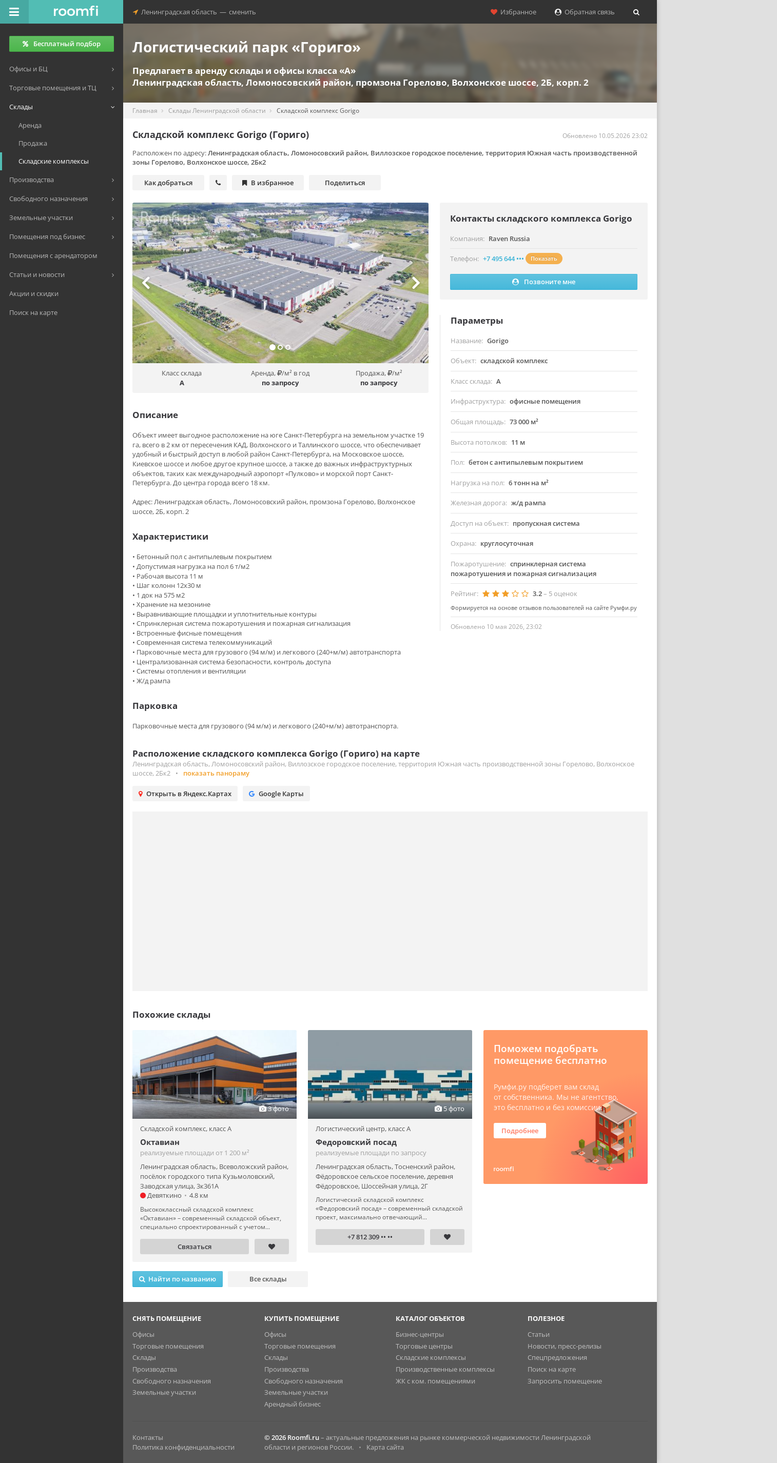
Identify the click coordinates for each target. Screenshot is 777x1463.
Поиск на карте (552, 1369)
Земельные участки (164, 1392)
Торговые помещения (168, 1346)
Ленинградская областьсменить (194, 11)
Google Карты (276, 793)
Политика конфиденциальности (183, 1447)
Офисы (143, 1334)
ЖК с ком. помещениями (435, 1381)
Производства (154, 1369)
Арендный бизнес (292, 1404)
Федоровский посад (356, 1142)
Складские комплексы (431, 1357)
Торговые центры (424, 1346)
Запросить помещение (565, 1381)
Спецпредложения (557, 1357)
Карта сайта (385, 1447)
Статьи (539, 1334)
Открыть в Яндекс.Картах (185, 793)
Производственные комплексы (445, 1369)
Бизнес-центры (420, 1334)
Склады (144, 1357)
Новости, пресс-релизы (564, 1346)
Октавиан (160, 1142)
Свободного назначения (171, 1381)
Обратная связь (585, 11)
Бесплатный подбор (62, 43)
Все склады (268, 1278)
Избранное (513, 11)
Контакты (147, 1437)
